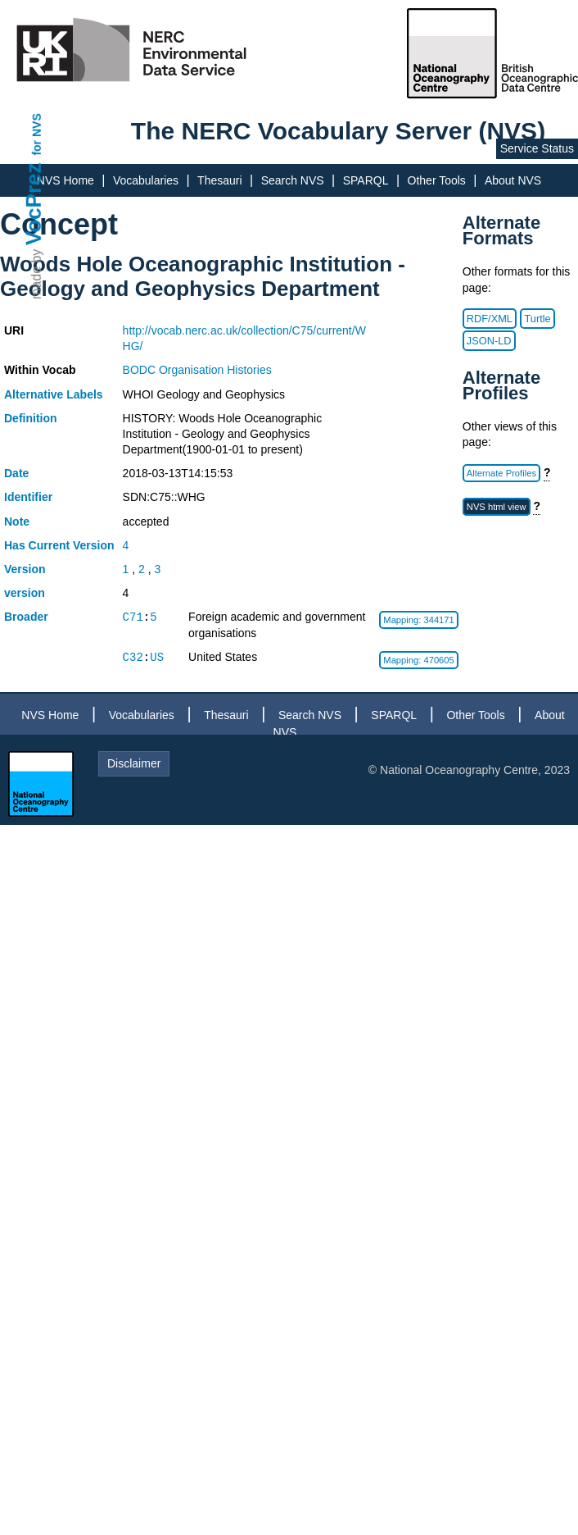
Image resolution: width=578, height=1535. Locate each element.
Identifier (28, 496)
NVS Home (65, 180)
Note (16, 521)
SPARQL (366, 180)
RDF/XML (490, 318)
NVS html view (496, 507)
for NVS (36, 134)
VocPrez (33, 203)
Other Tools (437, 180)
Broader (26, 616)
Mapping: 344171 (418, 620)
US (157, 657)
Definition (30, 418)
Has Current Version (59, 545)
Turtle (537, 318)
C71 (133, 617)
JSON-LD (489, 341)
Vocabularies (145, 180)
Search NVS (292, 180)
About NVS (513, 180)
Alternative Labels (53, 394)
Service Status (537, 148)
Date (16, 473)
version (24, 592)
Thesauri (219, 180)
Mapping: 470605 (418, 660)
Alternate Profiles (501, 473)
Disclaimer (133, 763)
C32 (133, 657)
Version (25, 569)
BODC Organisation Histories (197, 369)
